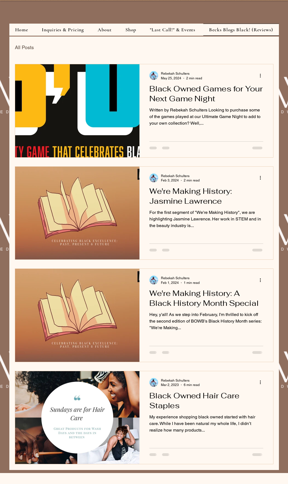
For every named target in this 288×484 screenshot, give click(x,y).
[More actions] (262, 75)
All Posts (24, 47)
